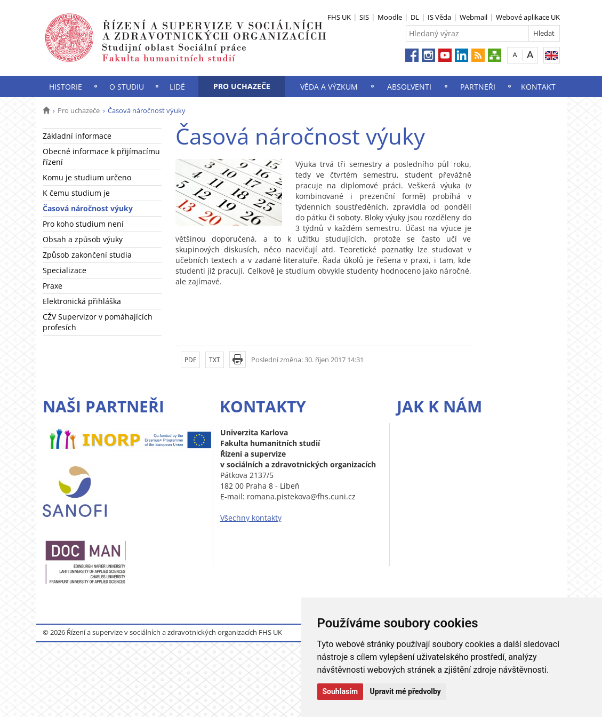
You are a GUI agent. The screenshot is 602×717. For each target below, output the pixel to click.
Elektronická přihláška (82, 301)
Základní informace (77, 136)
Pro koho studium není (83, 224)
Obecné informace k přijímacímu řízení (101, 156)
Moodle (390, 17)
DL (415, 17)
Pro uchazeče (241, 86)
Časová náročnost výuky (88, 208)
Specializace (64, 270)
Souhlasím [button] (340, 691)
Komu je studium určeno (87, 177)
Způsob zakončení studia (87, 255)
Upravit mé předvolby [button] (405, 691)
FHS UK (339, 17)
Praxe (52, 286)
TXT (214, 359)
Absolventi (409, 87)
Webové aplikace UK (528, 17)
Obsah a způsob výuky (83, 239)
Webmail (473, 17)
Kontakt (538, 87)
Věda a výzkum (329, 87)
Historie (65, 87)
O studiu (126, 87)
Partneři (477, 87)
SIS (364, 17)
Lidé (177, 87)
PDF (190, 359)
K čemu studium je (76, 193)
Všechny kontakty (251, 518)
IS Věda (439, 17)
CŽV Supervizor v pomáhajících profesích (97, 322)
